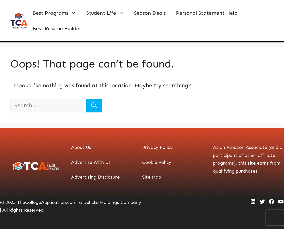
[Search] (94, 106)
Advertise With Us (91, 162)
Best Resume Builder (57, 28)
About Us (81, 147)
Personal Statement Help (206, 13)
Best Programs (57, 13)
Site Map (151, 177)
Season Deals (150, 13)
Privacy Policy (157, 147)
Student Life (107, 13)
